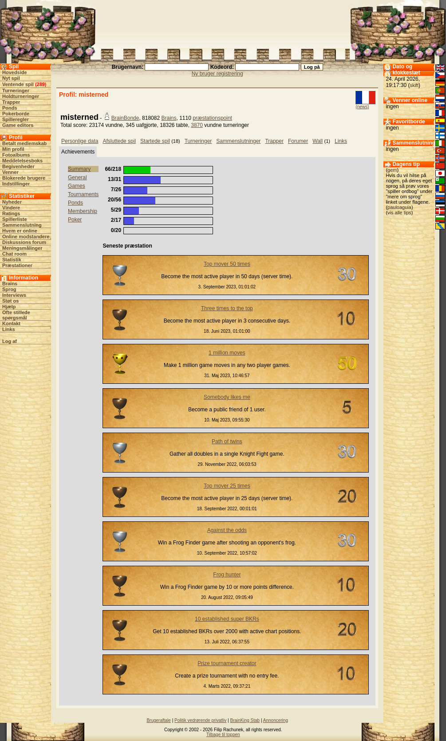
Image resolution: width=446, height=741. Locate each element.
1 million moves (227, 353)
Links (8, 329)
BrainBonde (125, 118)
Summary (79, 169)
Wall (317, 141)
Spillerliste (14, 219)
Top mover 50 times (227, 264)
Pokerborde (15, 113)
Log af (9, 341)
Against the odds (227, 530)
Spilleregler (15, 119)
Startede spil (155, 141)
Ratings (11, 213)
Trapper (11, 102)
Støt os (10, 300)
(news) (362, 106)
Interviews (14, 295)
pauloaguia (399, 207)
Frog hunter (227, 575)
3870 (197, 125)
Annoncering (275, 720)
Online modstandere (25, 236)
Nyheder (12, 202)
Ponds (9, 107)
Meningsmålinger (22, 248)
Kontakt (11, 323)
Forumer (298, 141)
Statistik (11, 259)
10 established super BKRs (227, 619)
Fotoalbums (16, 155)
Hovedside (14, 72)
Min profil (13, 149)
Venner (10, 172)
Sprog (9, 289)
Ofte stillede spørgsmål (16, 315)
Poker (75, 220)
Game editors (17, 125)
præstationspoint (212, 118)
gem (392, 170)
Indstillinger (16, 183)
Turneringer (15, 90)
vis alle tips (399, 212)
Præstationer (17, 265)
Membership (82, 211)
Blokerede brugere (23, 178)
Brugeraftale (158, 720)
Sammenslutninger (238, 141)
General (77, 177)
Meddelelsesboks (22, 160)
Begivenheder (18, 166)
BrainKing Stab (245, 720)
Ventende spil (18, 84)
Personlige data (79, 141)
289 (41, 84)
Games (76, 186)
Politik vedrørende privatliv (200, 720)
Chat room (14, 253)
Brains (9, 283)
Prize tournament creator (226, 663)
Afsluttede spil (119, 141)
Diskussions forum (24, 242)
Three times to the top (227, 308)
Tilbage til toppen (223, 734)
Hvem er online (19, 230)
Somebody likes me (227, 397)
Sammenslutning (22, 225)
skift (414, 85)
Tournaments (83, 194)
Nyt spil (11, 78)
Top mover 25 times (227, 486)
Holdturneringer (20, 96)
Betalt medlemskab (24, 143)
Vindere (11, 207)
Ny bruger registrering (217, 74)
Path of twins (227, 441)
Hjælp (9, 306)
